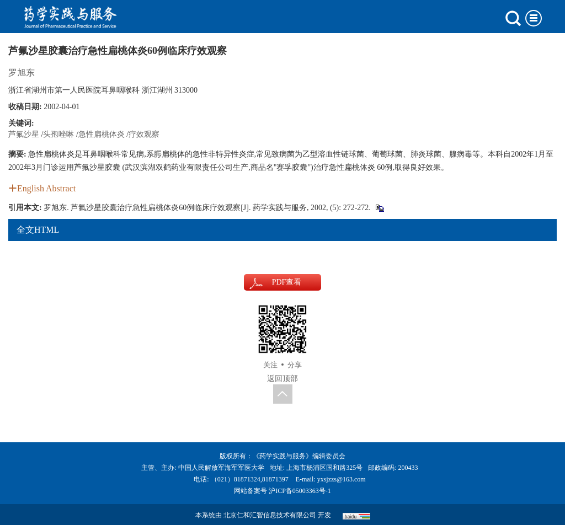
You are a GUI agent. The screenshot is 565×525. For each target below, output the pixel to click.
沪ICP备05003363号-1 (300, 491)
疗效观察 (144, 134)
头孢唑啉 (58, 134)
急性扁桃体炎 (101, 134)
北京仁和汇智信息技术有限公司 (269, 515)
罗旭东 (21, 72)
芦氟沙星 (23, 134)
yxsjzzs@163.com (341, 479)
